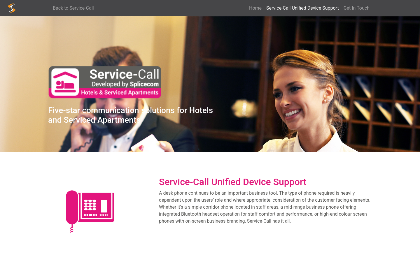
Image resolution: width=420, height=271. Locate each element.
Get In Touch (357, 8)
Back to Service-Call (73, 8)
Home (255, 8)
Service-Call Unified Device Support (303, 8)
